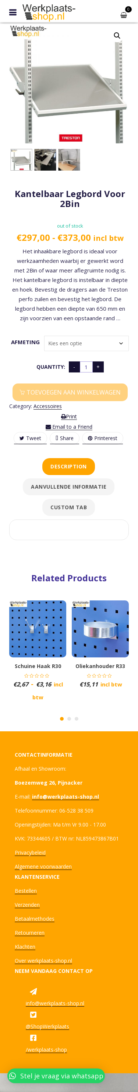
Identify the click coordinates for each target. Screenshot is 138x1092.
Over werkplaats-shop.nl (43, 960)
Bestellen (26, 890)
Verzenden (27, 904)
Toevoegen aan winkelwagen (73, 392)
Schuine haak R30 (38, 666)
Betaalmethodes (34, 918)
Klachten (25, 946)
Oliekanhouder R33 (100, 666)
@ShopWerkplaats (47, 1026)
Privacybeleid (30, 852)
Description (68, 466)
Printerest (102, 438)
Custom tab (68, 507)
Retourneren (30, 932)
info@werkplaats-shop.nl (55, 1003)
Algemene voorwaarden (43, 866)
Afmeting (23, 342)
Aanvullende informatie (68, 486)
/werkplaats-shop (46, 1049)
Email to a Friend (69, 426)
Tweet (30, 438)
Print (69, 416)
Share (65, 438)
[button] (117, 35)
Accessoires (47, 406)
